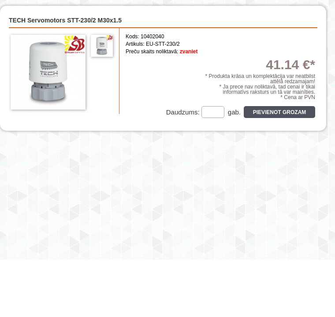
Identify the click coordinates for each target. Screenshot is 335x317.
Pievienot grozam (279, 112)
